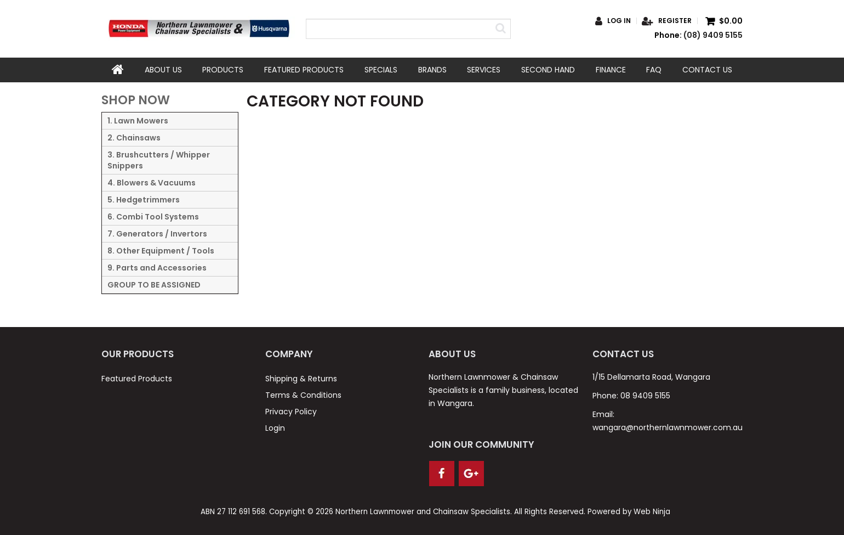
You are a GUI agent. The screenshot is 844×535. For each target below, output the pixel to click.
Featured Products (304, 69)
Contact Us (707, 69)
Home (117, 70)
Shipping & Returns (301, 378)
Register (675, 21)
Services (483, 69)
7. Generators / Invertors (157, 233)
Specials (380, 69)
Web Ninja (652, 511)
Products (222, 69)
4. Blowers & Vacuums (151, 182)
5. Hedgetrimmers (143, 199)
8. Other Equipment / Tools (160, 250)
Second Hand (548, 69)
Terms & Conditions (303, 394)
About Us (163, 69)
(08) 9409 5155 (713, 35)
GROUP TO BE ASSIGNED (154, 284)
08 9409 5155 (645, 395)
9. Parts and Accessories (157, 267)
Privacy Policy (291, 411)
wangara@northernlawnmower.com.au (667, 426)
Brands (432, 69)
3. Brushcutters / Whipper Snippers (158, 160)
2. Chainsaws (134, 137)
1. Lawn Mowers (137, 120)
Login (275, 427)
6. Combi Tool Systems (153, 216)
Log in (619, 21)
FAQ (653, 69)
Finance (611, 69)
